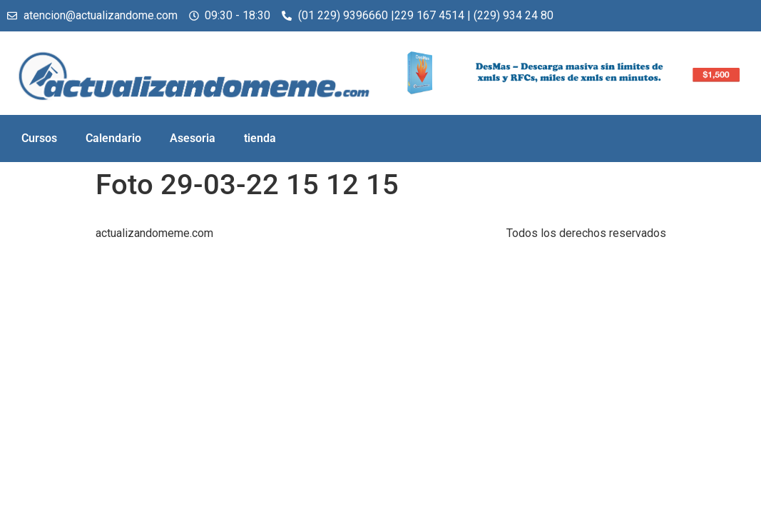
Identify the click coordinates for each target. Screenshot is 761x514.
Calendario (113, 138)
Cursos (39, 138)
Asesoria (192, 138)
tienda (260, 138)
